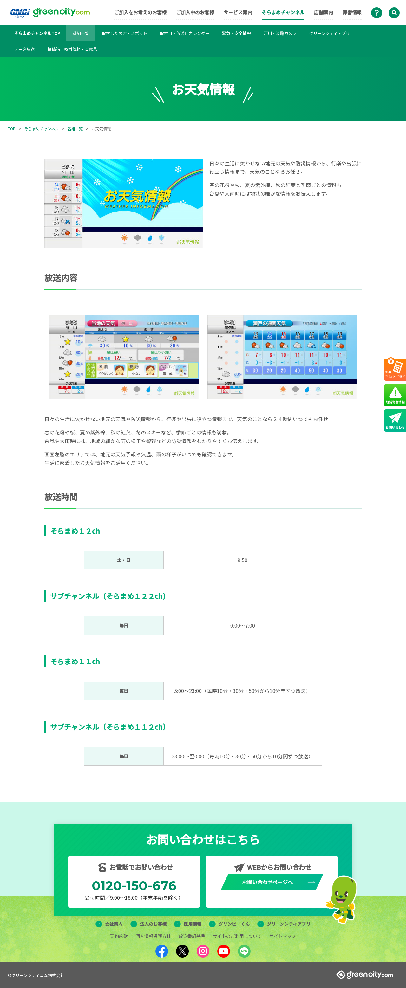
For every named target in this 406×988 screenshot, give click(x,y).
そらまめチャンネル (283, 12)
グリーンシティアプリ (329, 33)
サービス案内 (238, 12)
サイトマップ (282, 936)
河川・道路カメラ (280, 33)
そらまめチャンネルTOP (37, 33)
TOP (12, 128)
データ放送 (24, 49)
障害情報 (352, 12)
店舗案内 (323, 12)
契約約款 (119, 936)
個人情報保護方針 (153, 936)
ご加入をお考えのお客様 (140, 12)
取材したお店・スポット (124, 33)
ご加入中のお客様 (195, 12)
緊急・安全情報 (236, 33)
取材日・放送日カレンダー (184, 33)
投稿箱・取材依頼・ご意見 (72, 49)
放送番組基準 (192, 936)
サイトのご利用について (237, 936)
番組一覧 (81, 33)
